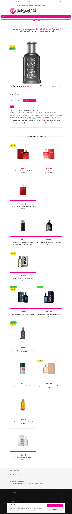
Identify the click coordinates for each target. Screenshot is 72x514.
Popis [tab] (12, 107)
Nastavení (55, 509)
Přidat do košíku (29, 100)
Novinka (12, 48)
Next (13, 484)
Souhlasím (55, 505)
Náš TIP (12, 46)
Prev (11, 484)
